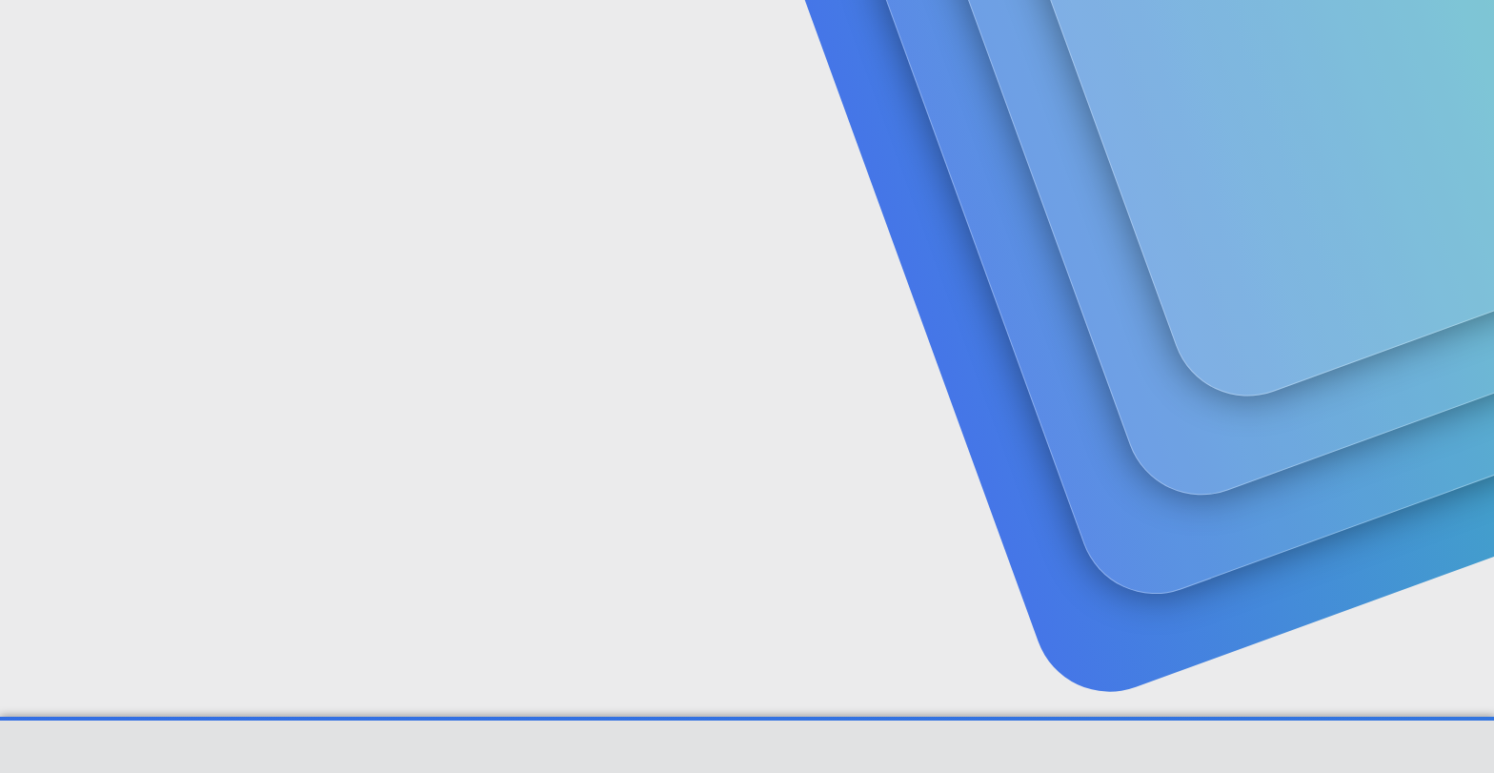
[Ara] (965, 38)
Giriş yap (1185, 148)
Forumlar (452, 39)
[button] (496, 38)
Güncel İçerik (568, 39)
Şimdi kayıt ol (1318, 148)
